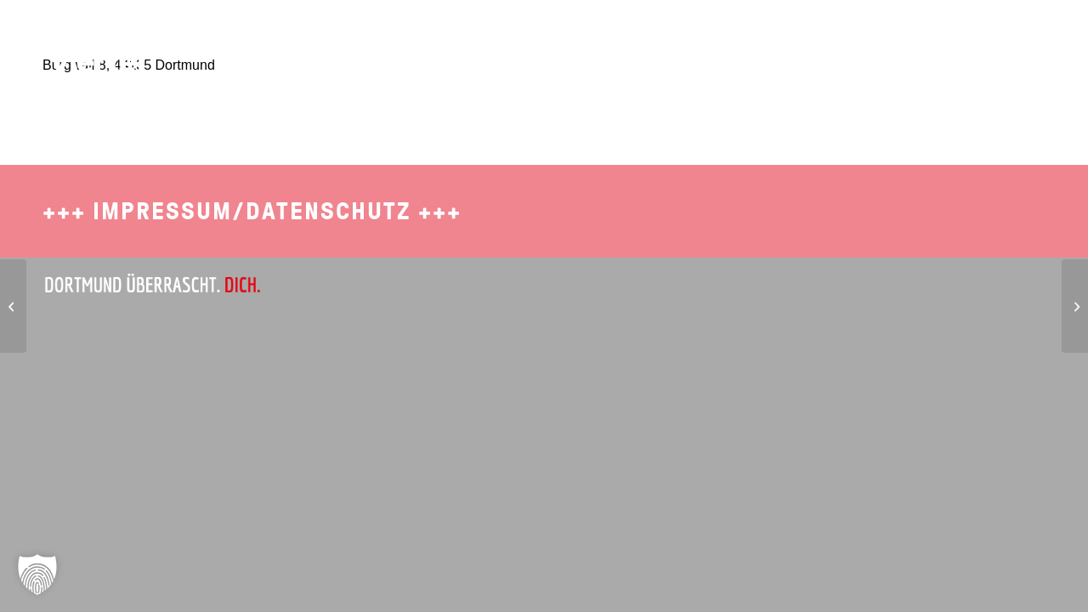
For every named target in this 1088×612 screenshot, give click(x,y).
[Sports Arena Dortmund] (1075, 306)
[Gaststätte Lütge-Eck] (13, 306)
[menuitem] (723, 38)
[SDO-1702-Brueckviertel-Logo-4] (88, 46)
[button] (37, 574)
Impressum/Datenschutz (252, 211)
